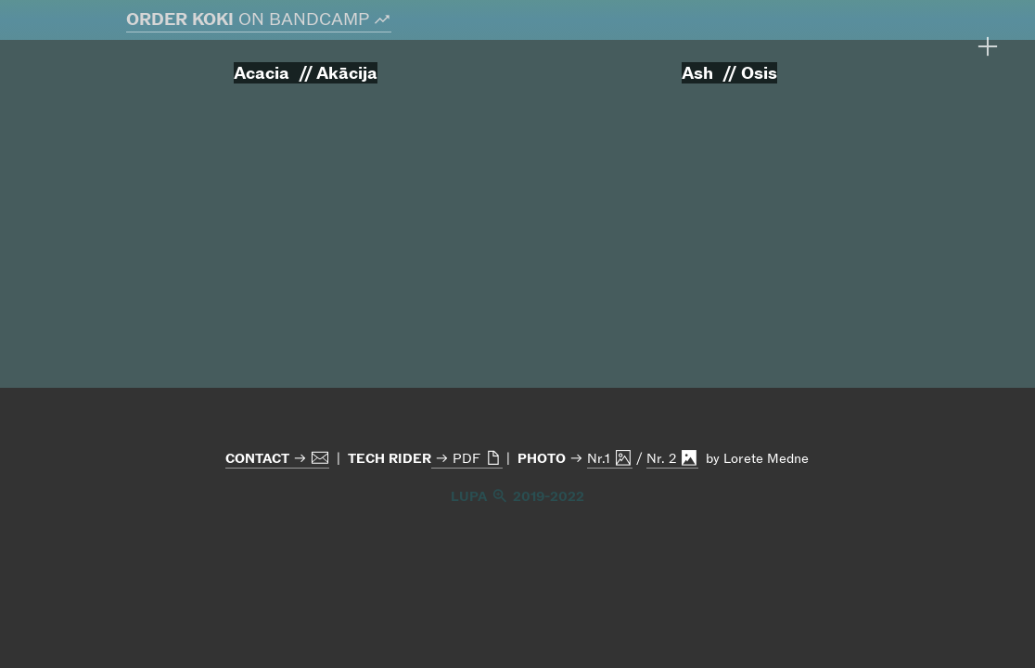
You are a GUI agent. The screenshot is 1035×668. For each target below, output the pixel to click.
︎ (988, 46)
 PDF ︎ (467, 458)
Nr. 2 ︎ (672, 458)
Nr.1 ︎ (609, 458)
